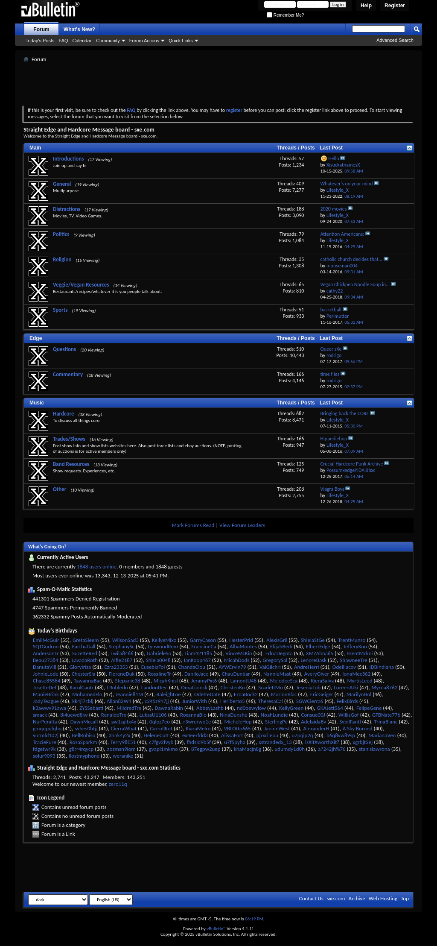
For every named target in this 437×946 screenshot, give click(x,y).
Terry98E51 (123, 742)
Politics (61, 234)
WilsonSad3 (125, 640)
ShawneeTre (353, 660)
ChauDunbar (236, 674)
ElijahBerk (281, 646)
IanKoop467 (197, 660)
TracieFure (44, 742)
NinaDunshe (233, 715)
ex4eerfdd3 (195, 735)
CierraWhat (124, 728)
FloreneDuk (122, 674)
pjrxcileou (267, 735)
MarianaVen (382, 735)
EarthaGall (84, 646)
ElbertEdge (318, 646)
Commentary (68, 374)
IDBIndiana (381, 667)
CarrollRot (161, 728)
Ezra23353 (116, 667)
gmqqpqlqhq (47, 728)
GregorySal (275, 660)
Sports (60, 310)
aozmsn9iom (121, 749)
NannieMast (277, 674)
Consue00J (313, 715)
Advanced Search (395, 40)
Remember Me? (285, 15)
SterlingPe (276, 721)
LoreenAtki (346, 687)
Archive (356, 898)
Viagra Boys (332, 489)
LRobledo (117, 687)
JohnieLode (45, 674)
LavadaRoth (85, 660)
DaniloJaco (196, 674)
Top (405, 898)
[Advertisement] (218, 83)
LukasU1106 (153, 715)
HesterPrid (241, 640)
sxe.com (336, 898)
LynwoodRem (163, 646)
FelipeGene (369, 708)
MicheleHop (238, 721)
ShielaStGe (313, 640)
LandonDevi (154, 687)
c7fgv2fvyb (161, 742)
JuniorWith (194, 701)
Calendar (82, 40)
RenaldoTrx (113, 715)
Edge (35, 338)
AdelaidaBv (313, 721)
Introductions (68, 158)
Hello (333, 158)
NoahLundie (274, 715)
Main (35, 148)
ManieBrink (46, 694)
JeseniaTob (308, 687)
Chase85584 (47, 680)
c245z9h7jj (157, 701)
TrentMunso (351, 640)
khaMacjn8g (247, 749)
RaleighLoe (168, 694)
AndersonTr (46, 653)
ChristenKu (233, 687)
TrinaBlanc (386, 721)
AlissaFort (232, 735)
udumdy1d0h (290, 749)
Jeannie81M (129, 694)
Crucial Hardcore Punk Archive (351, 464)
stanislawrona (374, 749)
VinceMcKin (238, 653)
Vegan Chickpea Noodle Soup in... (355, 284)
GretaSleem (86, 640)
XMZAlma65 (319, 653)
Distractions (66, 209)
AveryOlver (316, 674)
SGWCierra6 (309, 701)
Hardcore (63, 413)
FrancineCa (203, 646)
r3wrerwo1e (197, 721)
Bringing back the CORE (344, 413)
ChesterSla (84, 674)
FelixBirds (347, 701)
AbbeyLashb (210, 708)
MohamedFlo (87, 694)
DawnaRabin (168, 708)
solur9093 (44, 756)
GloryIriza (80, 667)
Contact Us (311, 898)
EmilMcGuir (46, 640)
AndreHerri (306, 667)
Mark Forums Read (193, 525)
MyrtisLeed (359, 680)
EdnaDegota (279, 653)
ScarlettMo (270, 687)
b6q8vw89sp (340, 735)
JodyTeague (46, 701)
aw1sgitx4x (123, 721)
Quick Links (181, 40)
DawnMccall (84, 721)
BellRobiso (83, 735)
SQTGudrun (45, 646)
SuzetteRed (84, 653)
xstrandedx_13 (275, 742)
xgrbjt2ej (363, 742)
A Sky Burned (358, 728)
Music (36, 403)
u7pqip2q (302, 735)
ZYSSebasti (91, 708)
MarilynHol (359, 694)
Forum (41, 29)
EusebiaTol (153, 667)
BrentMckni (360, 653)
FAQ (63, 40)
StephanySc (122, 646)
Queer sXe (331, 349)
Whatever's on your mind (346, 184)
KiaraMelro (198, 728)
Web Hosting (383, 898)
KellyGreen (291, 708)
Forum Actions (144, 40)
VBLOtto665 (237, 728)
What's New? (79, 29)
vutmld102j (45, 735)
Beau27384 (45, 660)
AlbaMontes (243, 646)
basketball (330, 310)
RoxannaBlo (193, 715)
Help (366, 6)
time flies (330, 374)
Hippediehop (333, 439)
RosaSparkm (83, 742)
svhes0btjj (86, 728)
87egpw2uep (206, 749)
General (62, 184)
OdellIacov (344, 667)
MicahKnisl (166, 680)
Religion (62, 259)
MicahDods (236, 660)
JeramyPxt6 (204, 680)
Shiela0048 (158, 660)
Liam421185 (199, 653)
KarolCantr (82, 687)
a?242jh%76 (331, 749)
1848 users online (97, 566)
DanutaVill (44, 667)
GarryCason (203, 640)
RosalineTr (159, 674)
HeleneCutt (156, 735)
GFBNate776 (386, 715)
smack (40, 715)
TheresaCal (270, 701)
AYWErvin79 (232, 667)
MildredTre (129, 708)
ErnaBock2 (246, 694)
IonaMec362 (356, 674)
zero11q (118, 784)
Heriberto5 (232, 701)
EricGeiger (321, 694)
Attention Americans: (342, 234)
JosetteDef (44, 687)
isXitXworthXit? (322, 742)
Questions (64, 349)
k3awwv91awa (49, 708)
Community (108, 40)
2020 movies (333, 209)
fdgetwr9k (44, 749)
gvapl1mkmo (163, 749)
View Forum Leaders (242, 525)
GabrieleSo (159, 653)
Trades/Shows (69, 439)
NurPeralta (45, 721)
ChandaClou (191, 667)
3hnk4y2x (119, 735)
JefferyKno (355, 646)
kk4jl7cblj (82, 701)
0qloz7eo (159, 721)
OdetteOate (207, 694)
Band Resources (71, 464)
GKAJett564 (330, 708)
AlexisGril (276, 640)
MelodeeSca (283, 680)
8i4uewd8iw (73, 715)
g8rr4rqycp (81, 749)
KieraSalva (322, 680)
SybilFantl (350, 721)
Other (59, 489)
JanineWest (277, 728)
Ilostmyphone (84, 756)
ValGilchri (270, 667)
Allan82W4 (119, 701)
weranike (123, 756)
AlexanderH (316, 728)
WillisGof (348, 715)
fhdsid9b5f (199, 742)
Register (395, 6)
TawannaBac (88, 680)
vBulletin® (216, 928)
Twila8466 (122, 653)
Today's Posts (40, 40)
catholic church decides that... (351, 259)
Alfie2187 (121, 660)
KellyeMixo (164, 640)
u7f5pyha (234, 742)
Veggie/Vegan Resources (81, 284)
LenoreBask (313, 660)
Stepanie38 (127, 680)
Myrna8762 (384, 687)
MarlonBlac (284, 694)
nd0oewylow (251, 708)
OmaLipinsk (194, 687)
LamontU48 (243, 680)
